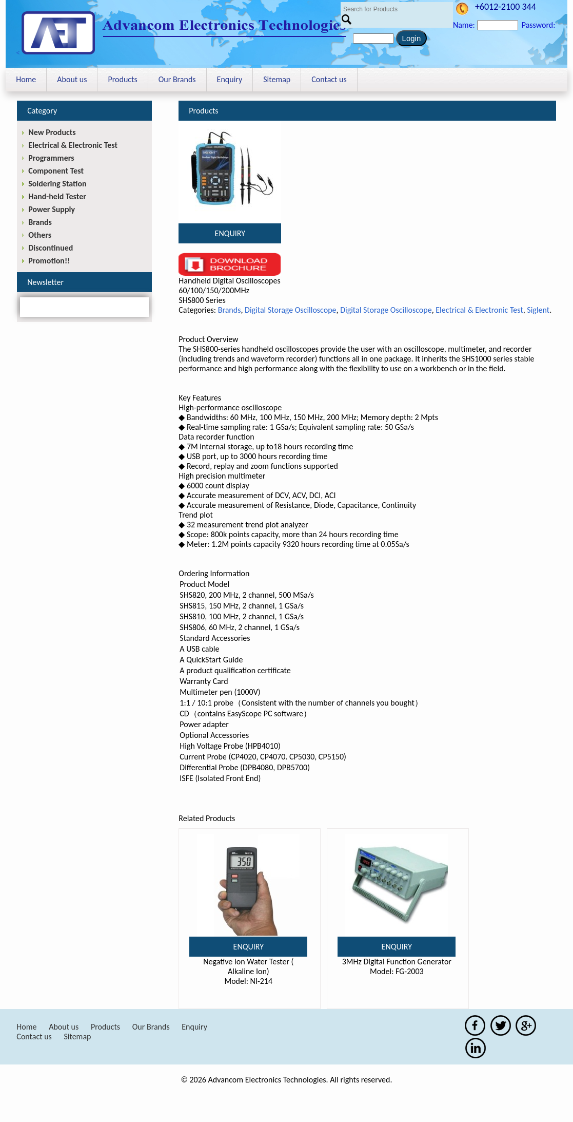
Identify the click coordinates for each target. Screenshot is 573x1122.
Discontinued (50, 248)
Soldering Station (57, 183)
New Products (51, 132)
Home (26, 79)
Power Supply (51, 209)
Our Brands (177, 79)
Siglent (538, 310)
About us (72, 79)
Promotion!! (49, 260)
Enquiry (230, 79)
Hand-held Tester (57, 196)
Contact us (328, 79)
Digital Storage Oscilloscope (290, 310)
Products (122, 79)
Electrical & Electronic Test (479, 310)
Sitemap (276, 79)
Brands (229, 310)
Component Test (56, 171)
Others (39, 235)
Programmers (51, 158)
